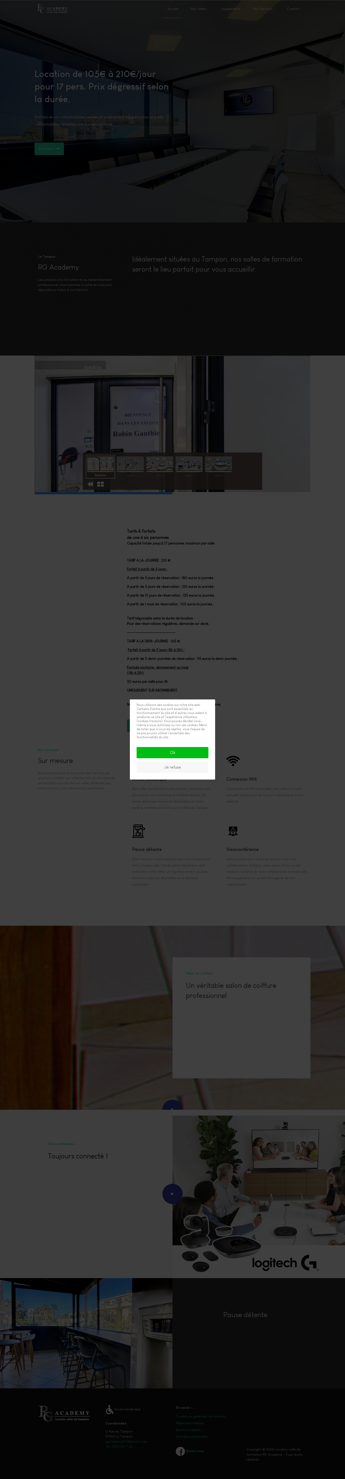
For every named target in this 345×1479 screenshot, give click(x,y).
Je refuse (172, 767)
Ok (172, 752)
